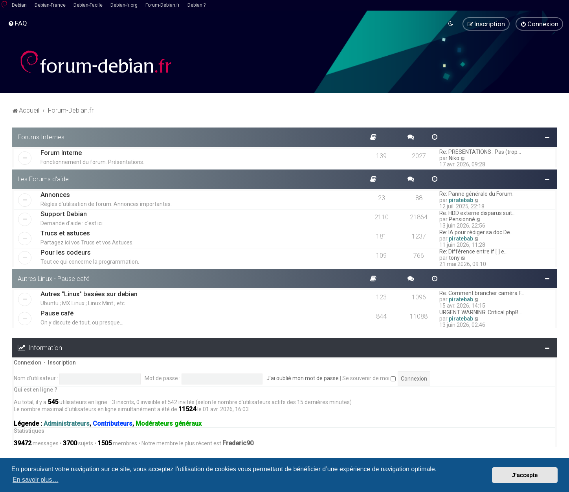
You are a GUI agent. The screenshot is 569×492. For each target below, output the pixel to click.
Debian (19, 5)
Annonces (55, 194)
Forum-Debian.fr (162, 5)
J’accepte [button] (525, 475)
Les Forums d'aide (43, 179)
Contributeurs (112, 423)
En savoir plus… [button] (36, 479)
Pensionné (462, 219)
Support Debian (63, 213)
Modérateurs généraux (169, 423)
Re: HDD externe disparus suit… (477, 213)
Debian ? (196, 5)
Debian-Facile (88, 5)
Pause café (56, 313)
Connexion (27, 362)
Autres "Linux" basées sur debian (89, 294)
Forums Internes (41, 137)
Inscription (62, 362)
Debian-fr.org (124, 5)
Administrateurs (67, 423)
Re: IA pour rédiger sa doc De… (476, 232)
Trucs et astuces (65, 233)
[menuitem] (17, 23)
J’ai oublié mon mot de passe (302, 378)
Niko (454, 158)
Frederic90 (237, 443)
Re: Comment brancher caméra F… (481, 293)
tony (454, 257)
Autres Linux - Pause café (54, 278)
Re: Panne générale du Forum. (476, 193)
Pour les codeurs (65, 252)
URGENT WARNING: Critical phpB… (480, 312)
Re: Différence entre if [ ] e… (473, 251)
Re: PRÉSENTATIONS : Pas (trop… (480, 152)
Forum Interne (61, 153)
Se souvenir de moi (369, 378)
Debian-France (50, 5)
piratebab (461, 200)
